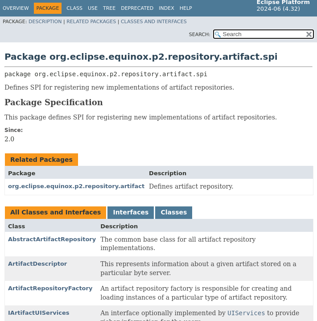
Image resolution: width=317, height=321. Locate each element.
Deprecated (137, 8)
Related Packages (91, 22)
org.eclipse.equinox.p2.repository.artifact (76, 186)
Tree (109, 8)
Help (186, 8)
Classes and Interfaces (154, 22)
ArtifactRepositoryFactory (50, 288)
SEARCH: (199, 34)
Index (166, 8)
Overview (16, 8)
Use (93, 8)
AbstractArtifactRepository (52, 239)
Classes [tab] (174, 212)
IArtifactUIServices (39, 312)
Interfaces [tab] (130, 212)
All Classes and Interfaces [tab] (55, 212)
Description (45, 22)
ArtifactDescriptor (37, 263)
